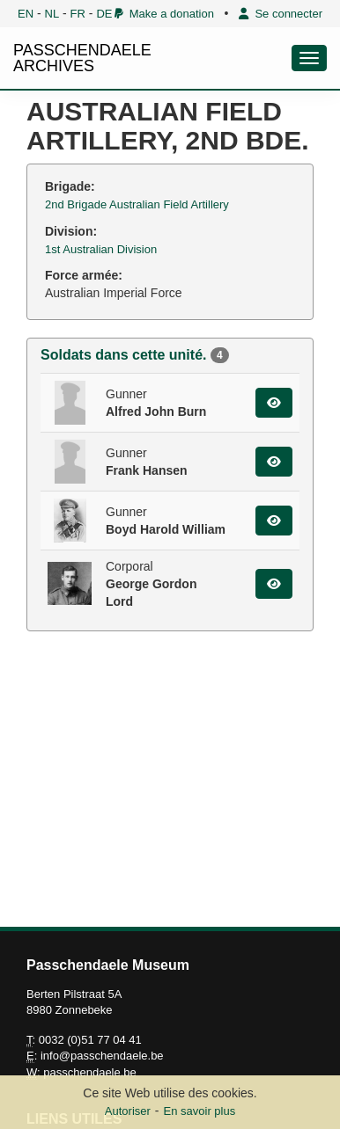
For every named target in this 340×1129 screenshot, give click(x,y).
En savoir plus (200, 1111)
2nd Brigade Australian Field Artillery (137, 204)
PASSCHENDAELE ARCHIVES (82, 58)
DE (104, 13)
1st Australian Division (101, 249)
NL (52, 13)
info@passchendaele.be (102, 1055)
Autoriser (128, 1111)
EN (25, 13)
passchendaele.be (90, 1072)
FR (77, 13)
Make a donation (164, 13)
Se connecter (280, 13)
